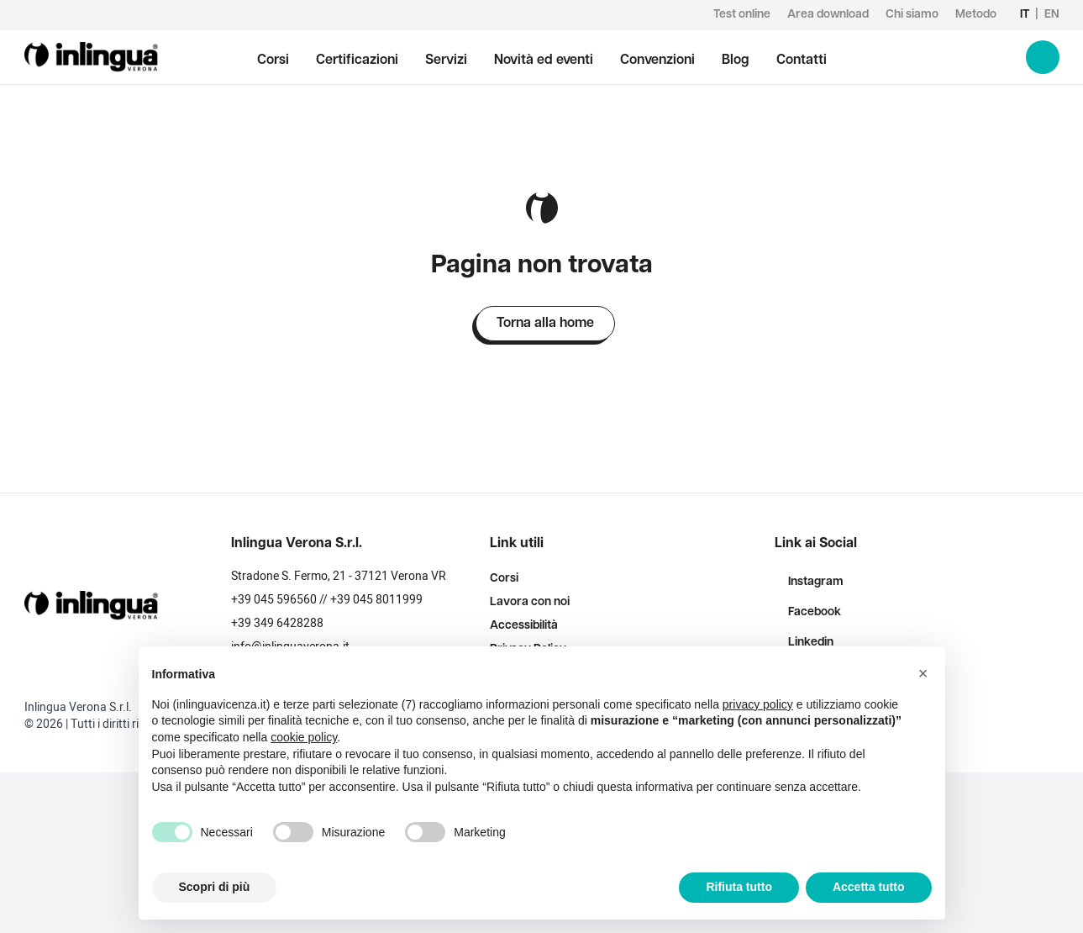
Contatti (801, 60)
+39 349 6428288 (277, 622)
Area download (828, 14)
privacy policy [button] (758, 704)
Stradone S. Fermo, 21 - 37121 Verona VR (338, 575)
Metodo (975, 14)
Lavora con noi (530, 602)
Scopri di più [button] (214, 886)
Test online (741, 14)
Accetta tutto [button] (869, 886)
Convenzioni (657, 60)
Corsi (273, 60)
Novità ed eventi (543, 60)
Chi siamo (912, 14)
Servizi (446, 60)
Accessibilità (524, 625)
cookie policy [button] (304, 737)
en (1051, 14)
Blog (735, 60)
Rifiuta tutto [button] (739, 886)
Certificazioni (357, 60)
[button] (923, 673)
